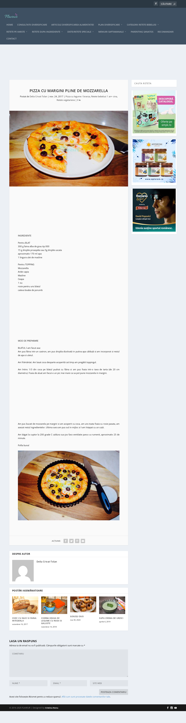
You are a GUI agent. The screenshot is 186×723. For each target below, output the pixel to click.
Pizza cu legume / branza (78, 108)
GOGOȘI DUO (77, 628)
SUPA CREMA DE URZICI (111, 630)
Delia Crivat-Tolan (38, 108)
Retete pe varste (15, 27)
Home (9, 20)
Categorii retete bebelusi (141, 20)
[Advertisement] (93, 66)
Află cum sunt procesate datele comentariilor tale (86, 708)
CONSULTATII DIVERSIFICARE (32, 20)
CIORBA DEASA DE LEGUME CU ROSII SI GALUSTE (51, 632)
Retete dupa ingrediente (46, 27)
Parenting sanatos (142, 27)
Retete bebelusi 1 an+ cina (104, 108)
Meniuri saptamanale (111, 27)
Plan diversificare (109, 20)
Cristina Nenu (51, 719)
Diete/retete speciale (79, 27)
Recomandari (166, 27)
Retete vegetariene (66, 112)
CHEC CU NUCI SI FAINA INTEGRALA (24, 631)
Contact (11, 34)
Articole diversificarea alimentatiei (72, 20)
